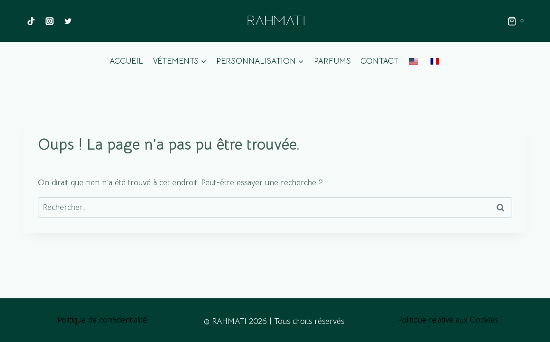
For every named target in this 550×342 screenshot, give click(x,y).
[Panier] (517, 21)
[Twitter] (68, 21)
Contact (379, 61)
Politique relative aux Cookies (448, 320)
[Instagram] (49, 21)
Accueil (126, 61)
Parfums (332, 61)
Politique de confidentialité (102, 320)
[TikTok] (31, 21)
